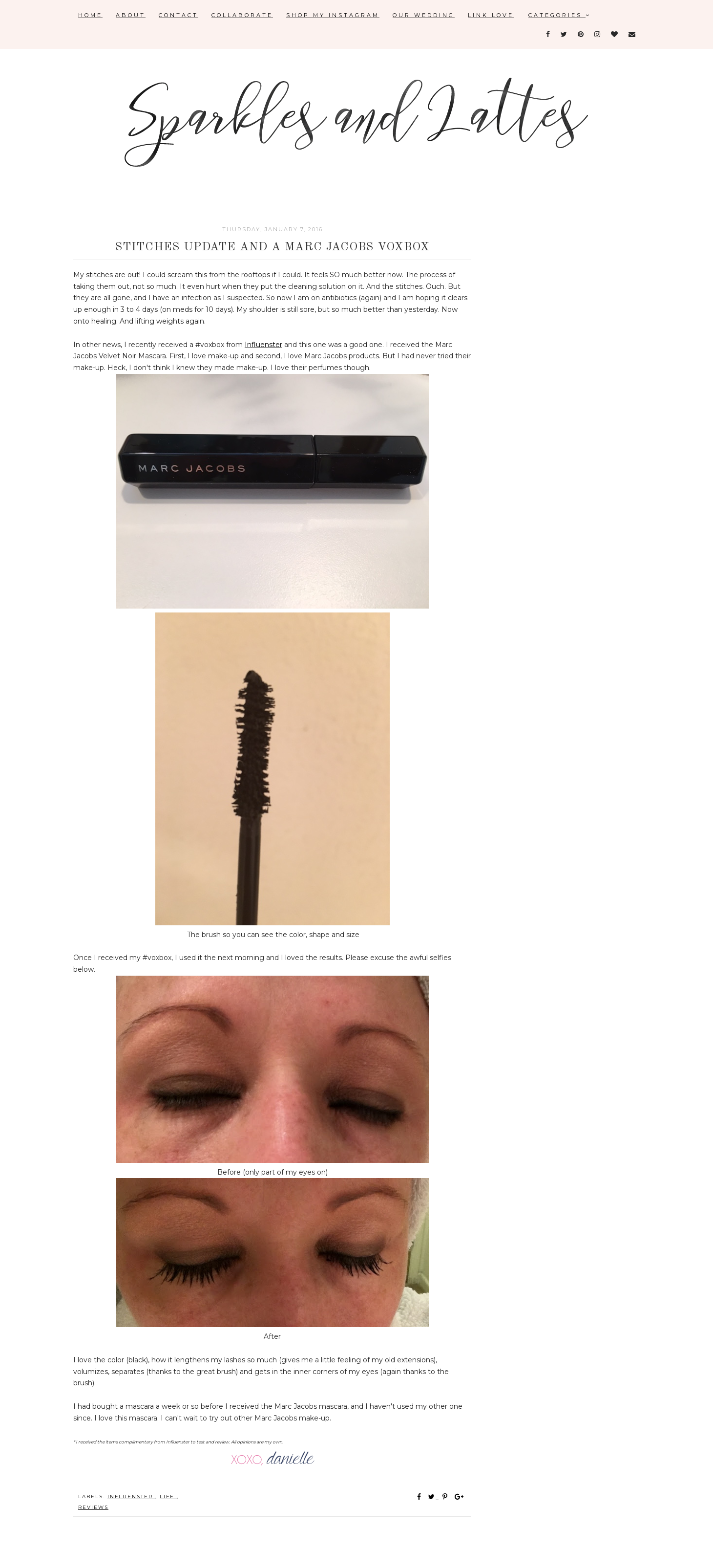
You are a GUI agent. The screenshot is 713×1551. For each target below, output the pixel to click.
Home (90, 15)
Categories (559, 15)
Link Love (491, 15)
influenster (131, 1496)
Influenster (263, 344)
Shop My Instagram (332, 15)
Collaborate (242, 15)
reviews (93, 1507)
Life (168, 1496)
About (131, 15)
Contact (178, 15)
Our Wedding (424, 15)
